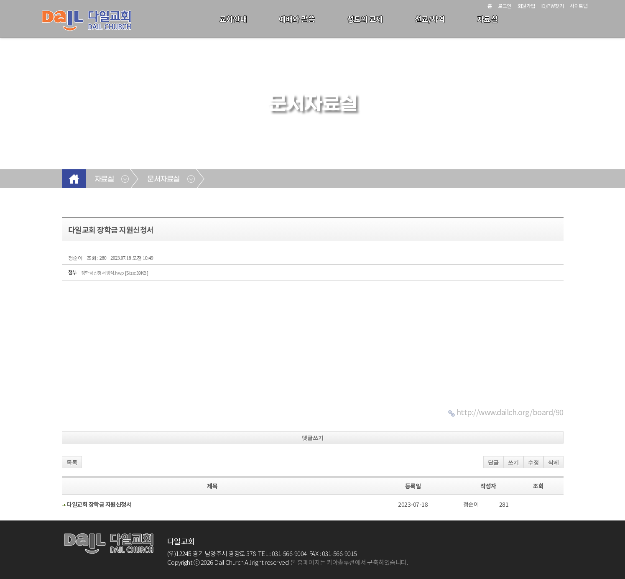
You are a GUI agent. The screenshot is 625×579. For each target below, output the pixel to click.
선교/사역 (430, 18)
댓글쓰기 (313, 438)
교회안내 (233, 18)
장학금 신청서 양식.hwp (114, 272)
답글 (493, 462)
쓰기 (513, 462)
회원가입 (526, 5)
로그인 (504, 5)
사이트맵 (578, 5)
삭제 (553, 462)
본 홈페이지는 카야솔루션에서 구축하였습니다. (349, 562)
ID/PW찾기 (552, 5)
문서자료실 (163, 179)
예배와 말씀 (297, 18)
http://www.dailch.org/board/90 (510, 411)
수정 (533, 462)
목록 (71, 462)
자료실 (487, 18)
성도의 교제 (365, 18)
